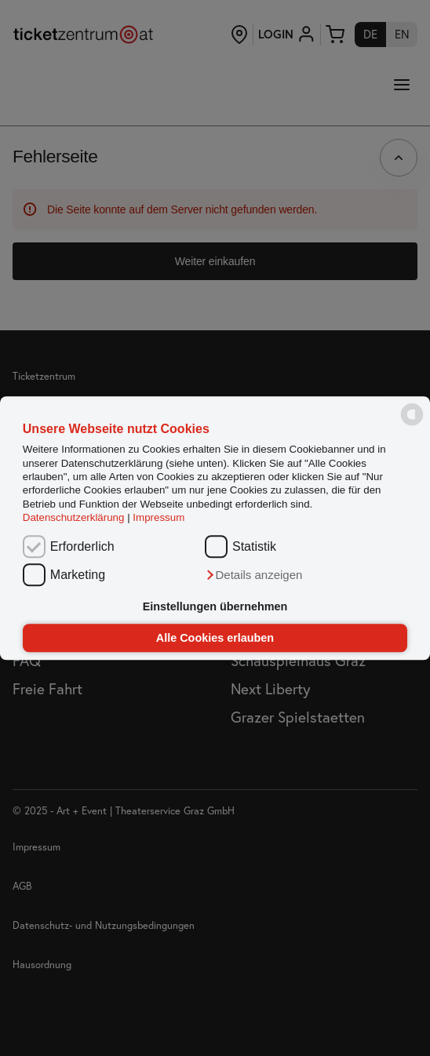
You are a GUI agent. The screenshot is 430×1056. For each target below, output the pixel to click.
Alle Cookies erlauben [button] (215, 638)
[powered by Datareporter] (412, 425)
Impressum (158, 517)
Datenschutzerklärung (74, 517)
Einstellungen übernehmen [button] (215, 607)
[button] (253, 575)
